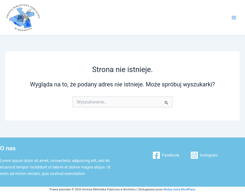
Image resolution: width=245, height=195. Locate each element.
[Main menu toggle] (234, 17)
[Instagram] (204, 155)
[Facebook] (166, 155)
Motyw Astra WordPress (179, 189)
